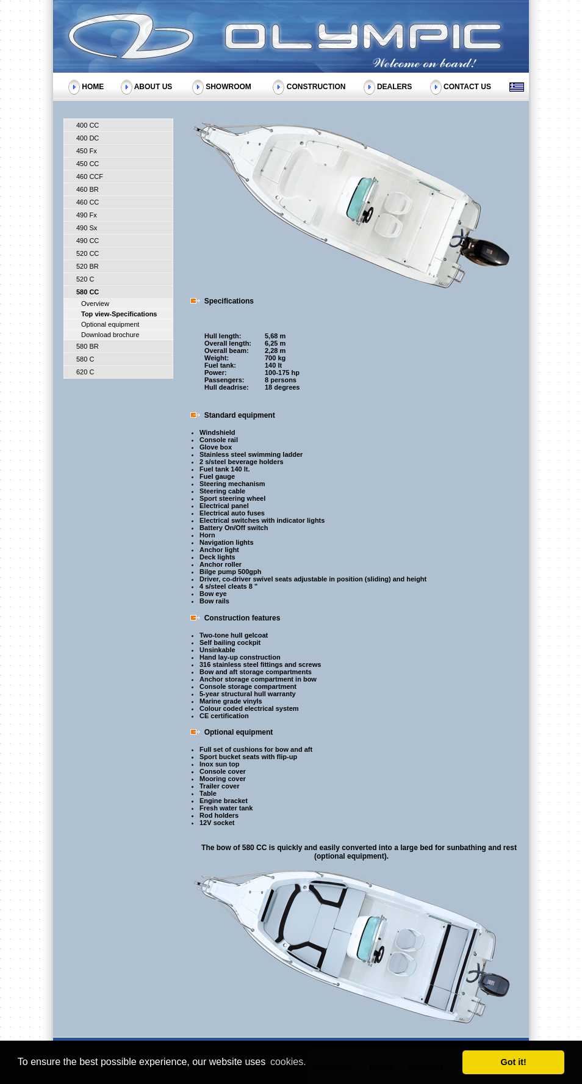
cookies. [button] (288, 1062)
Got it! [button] (513, 1062)
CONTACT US (467, 86)
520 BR (87, 266)
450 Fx (86, 151)
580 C (85, 359)
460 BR (87, 189)
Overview (95, 303)
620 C (85, 372)
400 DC (87, 138)
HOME (93, 86)
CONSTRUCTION (316, 86)
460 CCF (89, 176)
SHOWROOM (228, 86)
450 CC (87, 163)
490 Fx (86, 215)
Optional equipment (110, 324)
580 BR (87, 346)
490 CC (87, 240)
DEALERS (394, 86)
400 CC (87, 125)
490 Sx (86, 227)
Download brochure (110, 334)
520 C (85, 279)
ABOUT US (153, 86)
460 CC (87, 202)
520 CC (87, 253)
